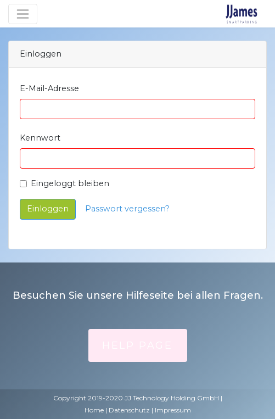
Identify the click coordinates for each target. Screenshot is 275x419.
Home (94, 410)
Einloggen (48, 209)
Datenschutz (129, 410)
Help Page (137, 345)
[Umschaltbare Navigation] (22, 14)
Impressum (173, 410)
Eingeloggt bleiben (70, 183)
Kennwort (40, 138)
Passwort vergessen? (127, 209)
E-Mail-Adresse (49, 88)
